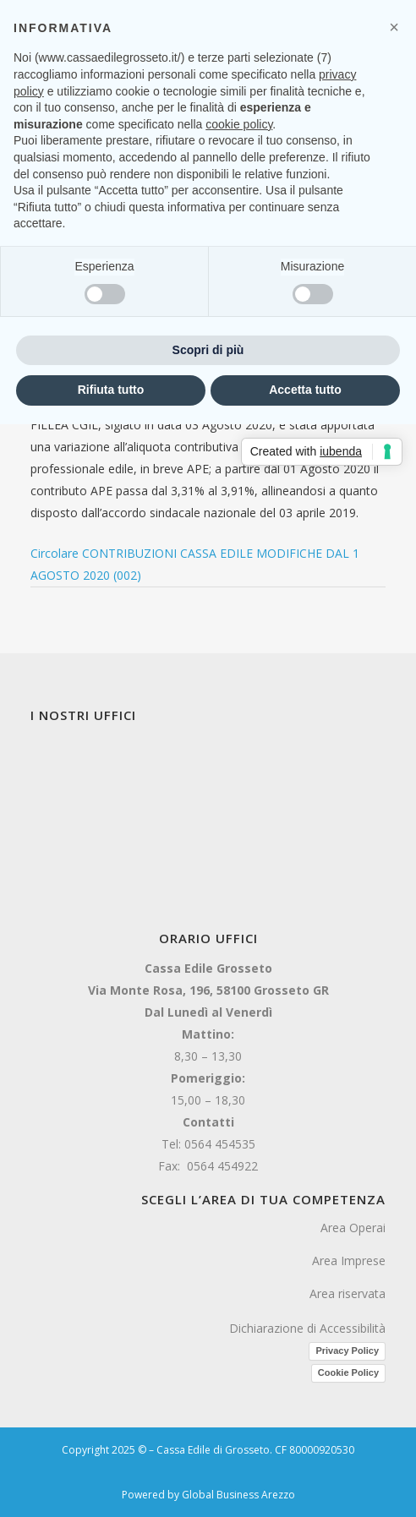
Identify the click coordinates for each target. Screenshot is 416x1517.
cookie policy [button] (238, 124)
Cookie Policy (348, 1372)
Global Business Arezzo (238, 1494)
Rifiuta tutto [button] (111, 389)
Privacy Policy (347, 1350)
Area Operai (353, 1228)
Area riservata (347, 1293)
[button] (394, 27)
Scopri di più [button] (208, 350)
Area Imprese (349, 1260)
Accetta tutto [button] (305, 389)
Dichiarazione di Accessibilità (307, 1328)
